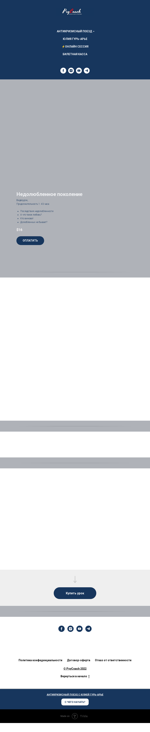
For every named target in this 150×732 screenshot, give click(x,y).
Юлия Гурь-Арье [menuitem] (75, 38)
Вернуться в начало (75, 676)
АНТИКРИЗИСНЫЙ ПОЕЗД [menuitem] (74, 31)
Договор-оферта (78, 660)
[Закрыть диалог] (146, 692)
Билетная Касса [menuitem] (75, 54)
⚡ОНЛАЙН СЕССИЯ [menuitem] (75, 46)
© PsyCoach (71, 668)
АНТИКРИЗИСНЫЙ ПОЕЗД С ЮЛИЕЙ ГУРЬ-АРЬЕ (75, 694)
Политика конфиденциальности (40, 660)
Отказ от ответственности (113, 660)
